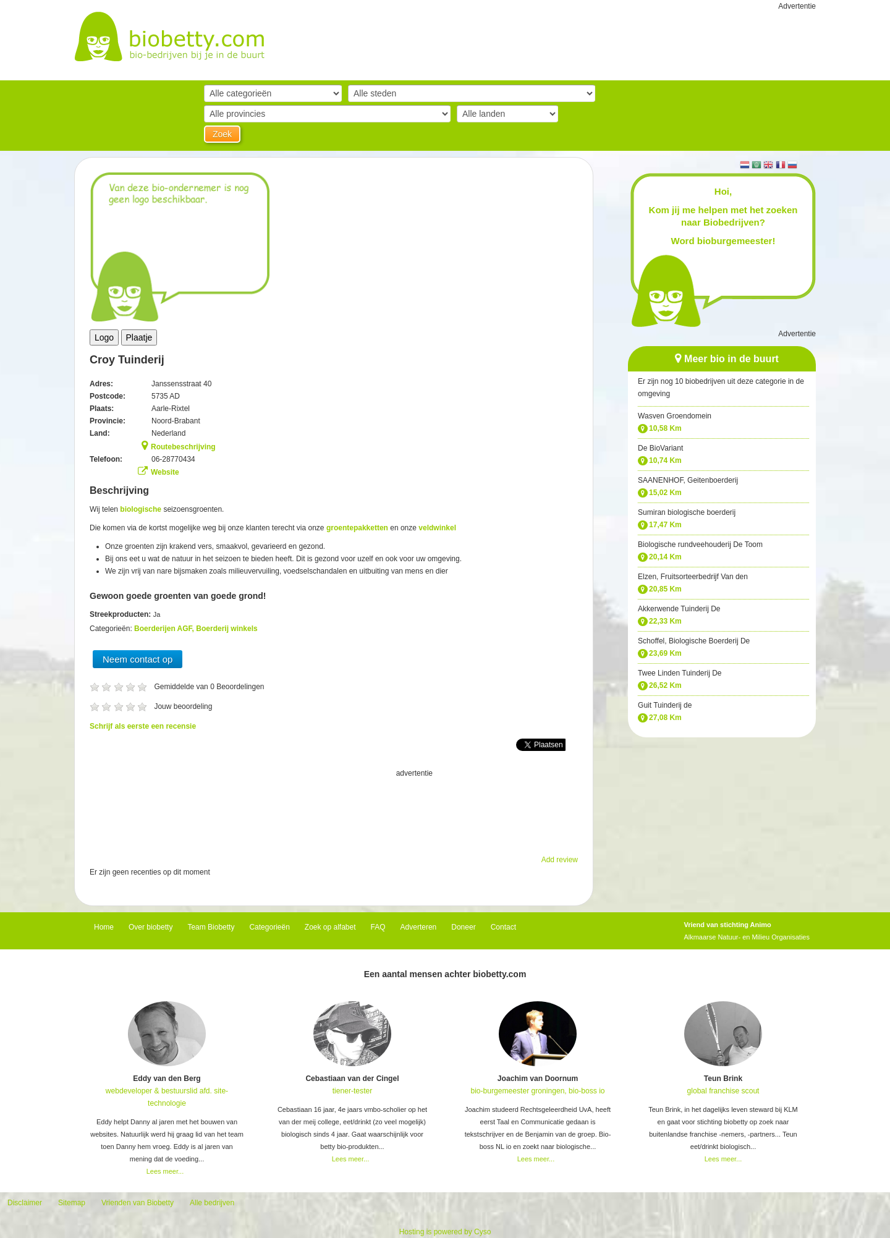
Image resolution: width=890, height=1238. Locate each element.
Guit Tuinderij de (665, 705)
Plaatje (139, 337)
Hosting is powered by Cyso (445, 1231)
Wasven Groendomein (674, 416)
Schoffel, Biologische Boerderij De (694, 641)
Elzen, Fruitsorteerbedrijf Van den (693, 576)
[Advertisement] (334, 810)
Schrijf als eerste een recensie (143, 726)
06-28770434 (173, 459)
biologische (140, 509)
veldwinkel (437, 528)
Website (165, 472)
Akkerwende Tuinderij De (679, 608)
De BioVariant (660, 448)
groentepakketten (357, 528)
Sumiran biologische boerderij (686, 512)
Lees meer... (165, 1171)
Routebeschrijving (183, 447)
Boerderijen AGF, (165, 628)
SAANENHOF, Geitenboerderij (688, 480)
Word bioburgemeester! (723, 240)
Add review (559, 859)
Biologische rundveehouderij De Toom (700, 544)
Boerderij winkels (226, 628)
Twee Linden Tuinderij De (679, 673)
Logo (104, 337)
